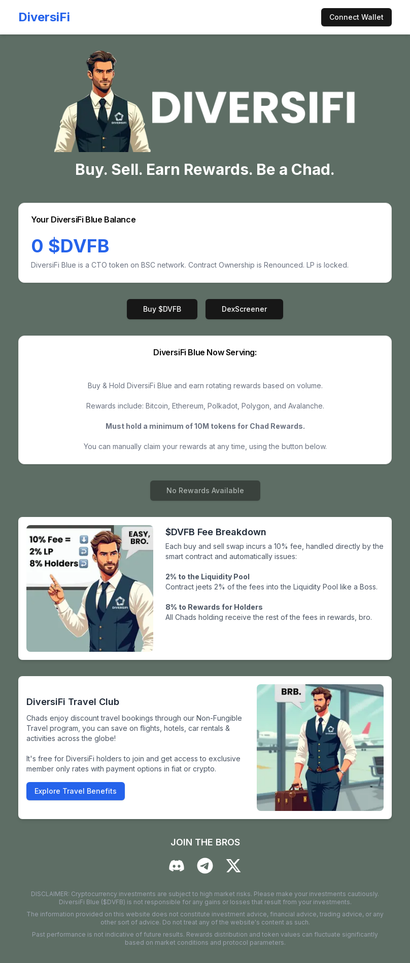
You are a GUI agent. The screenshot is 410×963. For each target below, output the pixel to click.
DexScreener (244, 309)
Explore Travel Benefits (76, 791)
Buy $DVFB (162, 309)
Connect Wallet (356, 17)
